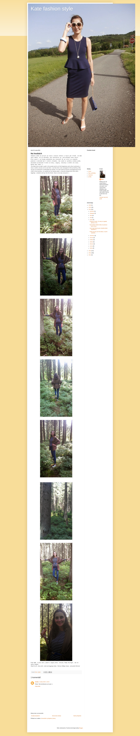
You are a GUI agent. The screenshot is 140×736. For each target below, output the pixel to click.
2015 (90, 207)
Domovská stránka (56, 715)
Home (89, 171)
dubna (91, 241)
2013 (90, 250)
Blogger (81, 728)
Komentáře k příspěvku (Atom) (48, 718)
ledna (91, 248)
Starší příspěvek (77, 715)
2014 (90, 209)
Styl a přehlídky (92, 173)
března (91, 244)
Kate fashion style (52, 9)
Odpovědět (37, 686)
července (92, 235)
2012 (90, 253)
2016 (90, 205)
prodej (89, 176)
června (91, 237)
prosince (92, 211)
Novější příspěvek (35, 715)
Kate (102, 179)
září (91, 217)
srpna (91, 219)
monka (36, 681)
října (91, 215)
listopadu (92, 213)
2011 (90, 255)
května (91, 239)
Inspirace (90, 175)
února (91, 246)
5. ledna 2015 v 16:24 (44, 681)
